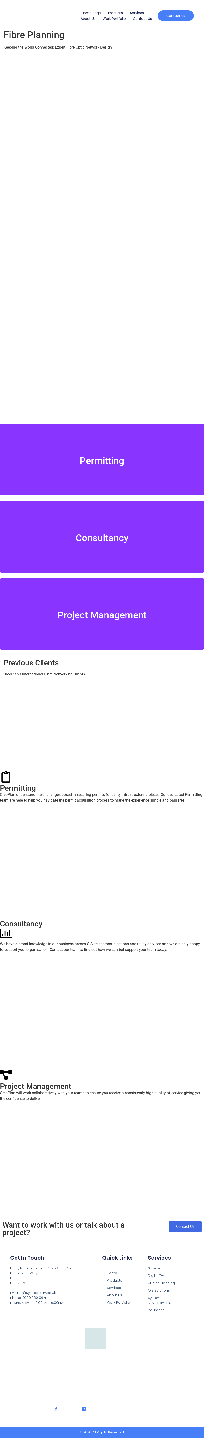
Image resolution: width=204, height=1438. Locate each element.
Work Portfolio (114, 18)
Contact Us (142, 18)
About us (88, 18)
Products (115, 12)
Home (112, 1273)
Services (137, 12)
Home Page (91, 12)
